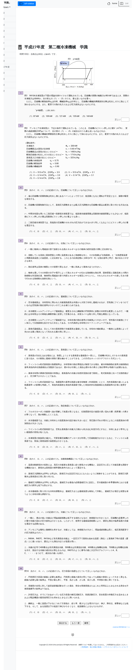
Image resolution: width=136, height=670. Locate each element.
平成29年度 (11, 55)
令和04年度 (11, 25)
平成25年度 (11, 79)
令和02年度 (11, 37)
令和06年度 (11, 13)
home (112, 3)
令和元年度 (11, 43)
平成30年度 (11, 49)
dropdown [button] (12, 7)
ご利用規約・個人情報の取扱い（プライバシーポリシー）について (104, 665)
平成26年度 (11, 73)
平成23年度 (11, 91)
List (124, 3)
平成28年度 (11, 61)
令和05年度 (11, 19)
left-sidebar (38, 3)
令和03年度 (11, 31)
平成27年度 (13, 67)
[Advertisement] (79, 24)
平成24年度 (11, 85)
